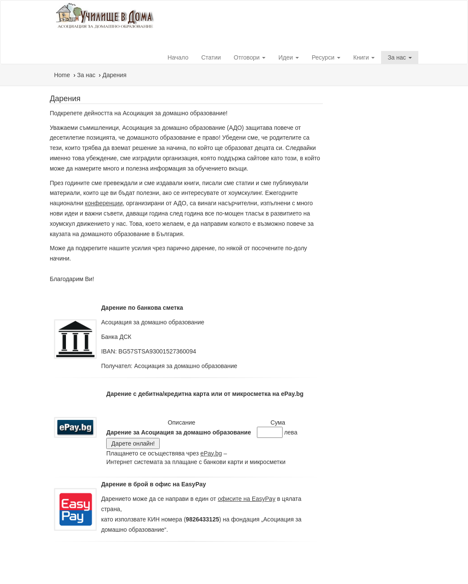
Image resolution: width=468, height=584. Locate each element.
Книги (364, 57)
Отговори (249, 57)
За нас (400, 57)
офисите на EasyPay (247, 498)
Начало (177, 57)
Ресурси (326, 57)
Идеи (288, 57)
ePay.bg (211, 453)
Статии (211, 57)
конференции (103, 203)
